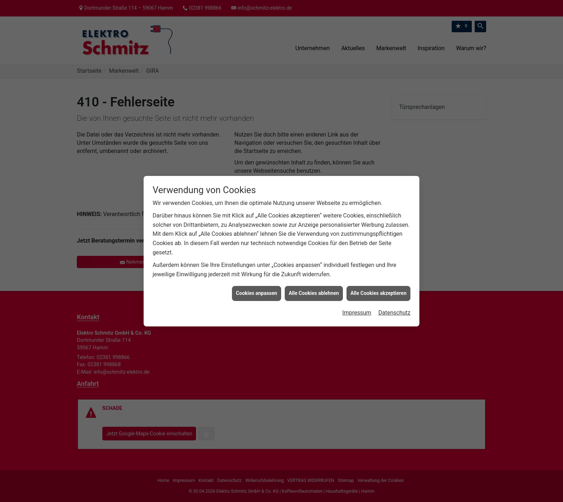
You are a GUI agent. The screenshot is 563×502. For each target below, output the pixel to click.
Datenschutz (394, 305)
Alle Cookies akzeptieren (378, 287)
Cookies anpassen (256, 287)
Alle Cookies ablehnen (314, 287)
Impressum (356, 305)
